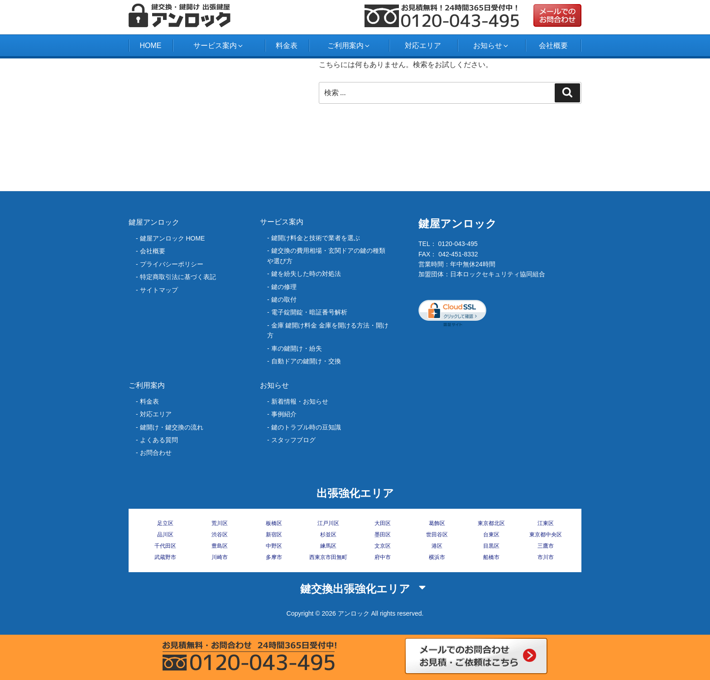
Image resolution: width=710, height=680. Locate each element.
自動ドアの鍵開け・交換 (306, 361)
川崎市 (219, 557)
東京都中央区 (545, 534)
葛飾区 (437, 523)
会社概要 (553, 45)
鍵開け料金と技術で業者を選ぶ (315, 237)
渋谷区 (219, 534)
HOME (150, 45)
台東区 (491, 534)
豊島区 (219, 546)
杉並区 (328, 534)
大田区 (382, 523)
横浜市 (437, 557)
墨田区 (382, 534)
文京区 (382, 546)
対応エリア (423, 45)
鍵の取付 (284, 299)
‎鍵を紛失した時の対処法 (306, 273)
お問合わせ (156, 452)
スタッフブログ (293, 440)
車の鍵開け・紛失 (296, 348)
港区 (437, 546)
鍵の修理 (284, 286)
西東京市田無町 (328, 557)
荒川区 (219, 523)
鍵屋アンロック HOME (172, 238)
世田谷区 (437, 534)
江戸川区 (328, 523)
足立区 (165, 523)
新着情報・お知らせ (299, 401)
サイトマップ (159, 290)
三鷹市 (545, 546)
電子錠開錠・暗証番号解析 (309, 312)
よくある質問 (159, 440)
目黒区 (491, 546)
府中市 (382, 557)
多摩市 (274, 557)
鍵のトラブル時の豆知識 (306, 427)
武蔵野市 (165, 557)
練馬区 (328, 546)
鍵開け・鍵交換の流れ (171, 427)
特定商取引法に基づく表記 (178, 276)
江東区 (545, 523)
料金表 (286, 45)
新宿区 (274, 534)
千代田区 (165, 546)
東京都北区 (491, 523)
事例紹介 (284, 414)
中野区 (274, 546)
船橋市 (491, 557)
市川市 (545, 557)
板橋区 (274, 523)
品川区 (165, 534)
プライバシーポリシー (171, 264)
